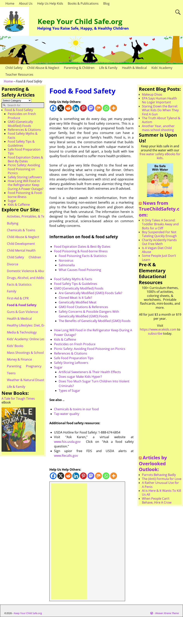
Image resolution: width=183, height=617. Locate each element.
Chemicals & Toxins (21, 230)
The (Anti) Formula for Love (161, 479)
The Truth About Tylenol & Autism (161, 120)
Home (9, 3)
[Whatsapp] (106, 108)
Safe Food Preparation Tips (74, 358)
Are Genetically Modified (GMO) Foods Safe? (90, 293)
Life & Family (108, 68)
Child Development (21, 244)
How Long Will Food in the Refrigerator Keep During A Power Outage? (25, 185)
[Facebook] (53, 108)
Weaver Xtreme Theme (167, 613)
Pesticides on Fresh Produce (74, 344)
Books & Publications (83, 3)
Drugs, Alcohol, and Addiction (28, 278)
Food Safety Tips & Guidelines (75, 284)
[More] (113, 108)
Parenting (14, 366)
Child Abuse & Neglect (43, 68)
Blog (106, 3)
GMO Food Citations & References (83, 307)
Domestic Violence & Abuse (27, 271)
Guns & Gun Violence (22, 312)
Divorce (12, 264)
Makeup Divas (152, 94)
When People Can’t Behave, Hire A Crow (156, 500)
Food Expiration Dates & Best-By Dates (82, 246)
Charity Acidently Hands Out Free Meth (159, 242)
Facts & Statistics (19, 284)
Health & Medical (134, 68)
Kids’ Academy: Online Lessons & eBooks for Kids (42, 339)
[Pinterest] (83, 108)
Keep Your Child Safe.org (80, 21)
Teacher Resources (19, 74)
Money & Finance (19, 359)
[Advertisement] (69, 541)
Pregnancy (33, 366)
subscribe (155, 333)
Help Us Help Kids (50, 3)
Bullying (12, 223)
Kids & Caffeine (65, 339)
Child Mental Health (21, 250)
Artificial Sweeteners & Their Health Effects (90, 372)
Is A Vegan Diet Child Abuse (157, 250)
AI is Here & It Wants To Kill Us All (161, 492)
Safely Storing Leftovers (71, 363)
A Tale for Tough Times (18, 398)
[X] (60, 108)
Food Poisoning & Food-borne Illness (81, 251)
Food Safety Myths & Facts (73, 279)
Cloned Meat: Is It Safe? (75, 298)
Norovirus (66, 260)
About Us (26, 3)
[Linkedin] (75, 108)
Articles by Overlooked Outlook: (153, 463)
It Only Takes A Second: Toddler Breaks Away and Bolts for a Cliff (160, 224)
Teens (11, 373)
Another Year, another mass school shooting (158, 128)
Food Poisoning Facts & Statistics (83, 256)
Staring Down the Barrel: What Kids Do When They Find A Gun (160, 110)
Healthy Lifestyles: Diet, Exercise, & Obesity (38, 325)
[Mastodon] (91, 108)
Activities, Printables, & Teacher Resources (38, 216)
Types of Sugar (69, 390)
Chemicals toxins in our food (76, 409)
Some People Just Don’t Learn (159, 258)
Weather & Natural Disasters (28, 380)
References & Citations (70, 353)
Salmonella (67, 265)
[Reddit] (68, 108)
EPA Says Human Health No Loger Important (159, 100)
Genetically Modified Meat (77, 302)
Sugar (58, 367)
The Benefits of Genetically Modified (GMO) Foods (95, 321)
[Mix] (98, 108)
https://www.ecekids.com (158, 329)
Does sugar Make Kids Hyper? (80, 376)
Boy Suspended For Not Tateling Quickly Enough (159, 234)
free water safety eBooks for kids (160, 156)
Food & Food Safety (19, 110)
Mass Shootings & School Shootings (33, 352)
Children (35, 257)
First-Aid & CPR (18, 298)
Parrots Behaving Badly (159, 475)
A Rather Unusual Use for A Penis (160, 485)
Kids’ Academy (161, 68)
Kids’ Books (15, 346)
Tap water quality (66, 414)
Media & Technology (22, 332)
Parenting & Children (79, 68)
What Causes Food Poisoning (80, 270)
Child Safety (13, 68)
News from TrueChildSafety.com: (159, 209)
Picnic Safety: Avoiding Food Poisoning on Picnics (89, 349)
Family (11, 291)
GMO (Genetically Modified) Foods (78, 288)
